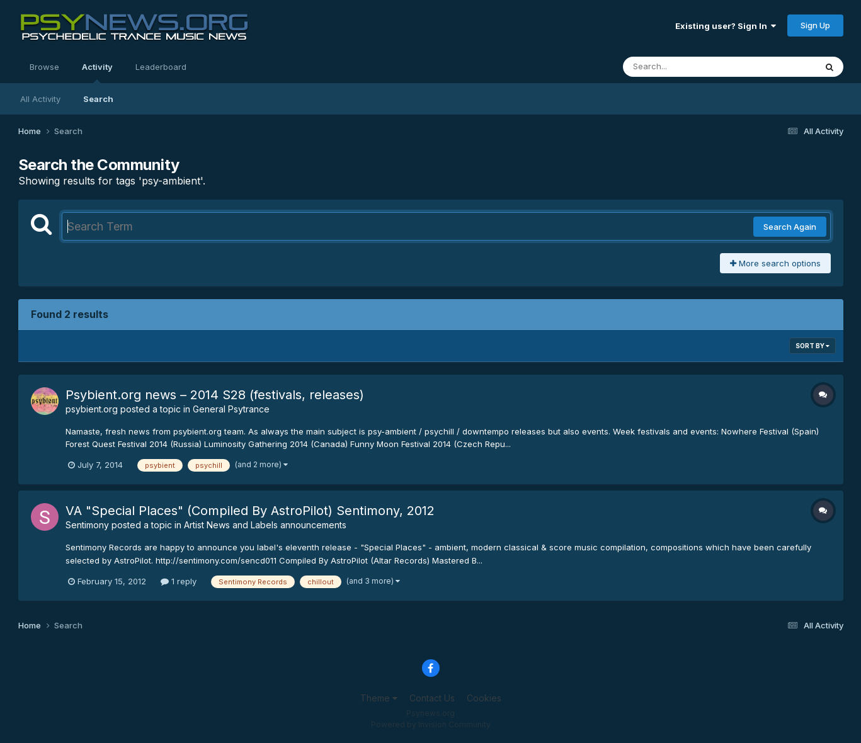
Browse (44, 67)
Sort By (812, 345)
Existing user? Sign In (725, 26)
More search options (775, 263)
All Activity (40, 99)
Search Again (789, 227)
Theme (378, 698)
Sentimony (87, 524)
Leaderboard (160, 67)
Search (98, 99)
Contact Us (432, 698)
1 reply (179, 581)
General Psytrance (231, 409)
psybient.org (92, 409)
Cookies (484, 698)
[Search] (685, 67)
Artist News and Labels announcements (265, 524)
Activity (97, 72)
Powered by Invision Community (431, 724)
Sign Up (815, 25)
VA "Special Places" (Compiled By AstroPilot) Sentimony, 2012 (250, 510)
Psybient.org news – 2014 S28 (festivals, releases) (215, 394)
